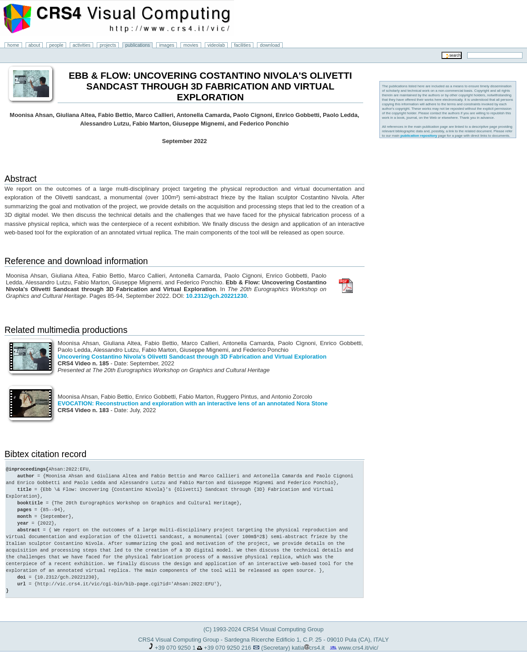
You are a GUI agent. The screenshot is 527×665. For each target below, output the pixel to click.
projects (107, 45)
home (13, 45)
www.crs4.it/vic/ (358, 647)
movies (191, 45)
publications (137, 45)
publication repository (419, 136)
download (270, 45)
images (167, 45)
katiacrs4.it (308, 647)
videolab (216, 45)
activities (81, 45)
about (34, 45)
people (56, 45)
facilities (242, 45)
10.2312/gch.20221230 (216, 295)
